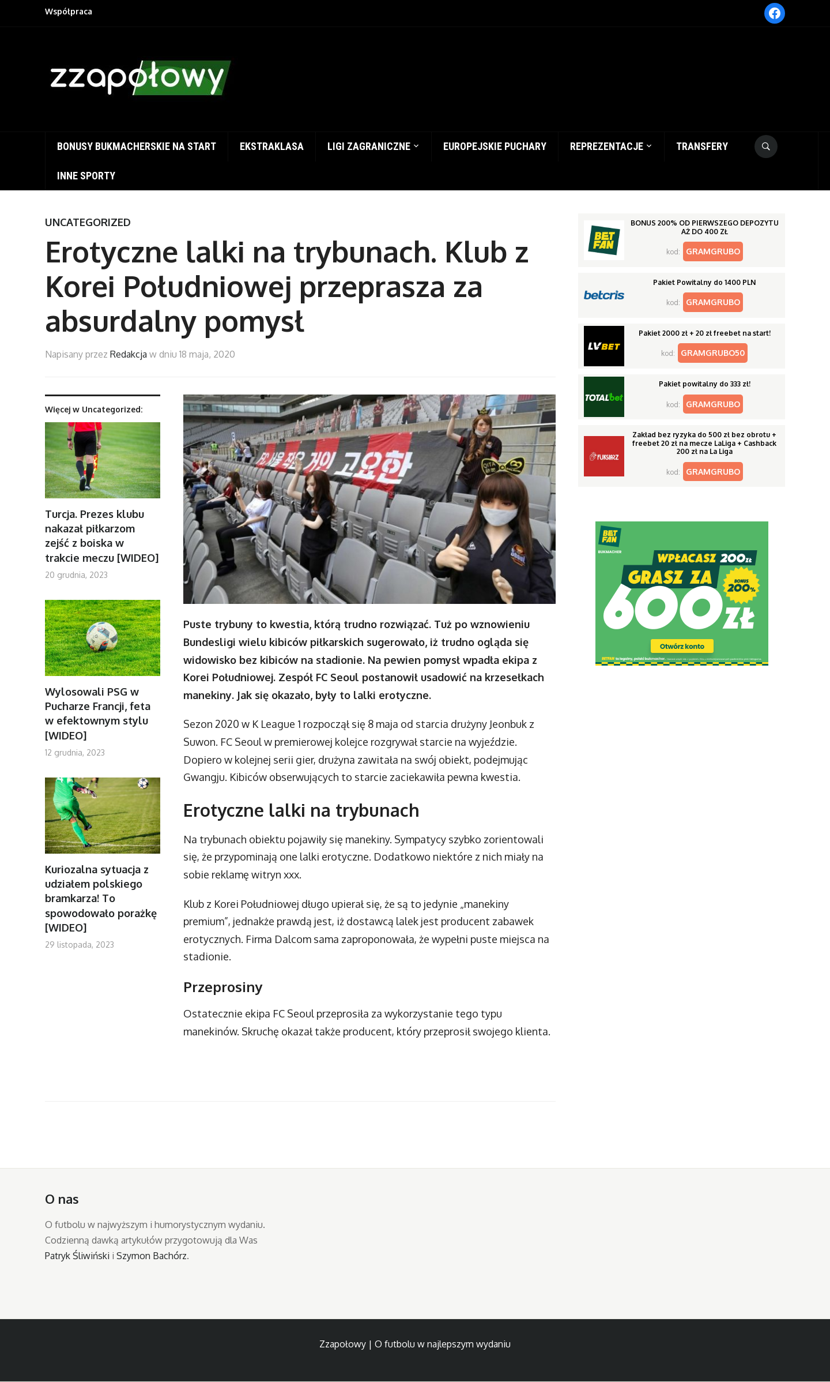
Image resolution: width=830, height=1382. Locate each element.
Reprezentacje (606, 146)
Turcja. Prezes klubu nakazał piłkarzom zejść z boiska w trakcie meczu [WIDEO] (102, 536)
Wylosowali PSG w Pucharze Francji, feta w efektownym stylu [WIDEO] (97, 713)
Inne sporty (86, 176)
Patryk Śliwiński (77, 1255)
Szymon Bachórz (151, 1255)
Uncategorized (88, 222)
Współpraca (68, 11)
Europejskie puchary (494, 146)
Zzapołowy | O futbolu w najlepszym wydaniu (415, 1344)
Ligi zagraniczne (368, 146)
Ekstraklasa (272, 146)
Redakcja (128, 354)
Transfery (702, 146)
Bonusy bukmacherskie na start (136, 146)
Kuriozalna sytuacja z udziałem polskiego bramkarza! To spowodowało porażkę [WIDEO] (101, 898)
